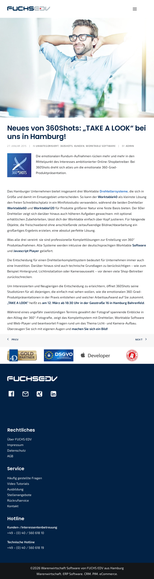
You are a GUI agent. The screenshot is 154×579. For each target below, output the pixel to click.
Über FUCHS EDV (19, 439)
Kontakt (12, 506)
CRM (87, 574)
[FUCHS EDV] (28, 8)
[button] (135, 9)
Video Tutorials (18, 483)
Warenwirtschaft (48, 574)
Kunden (79, 145)
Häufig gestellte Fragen (24, 478)
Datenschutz (16, 450)
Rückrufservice (18, 500)
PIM (95, 574)
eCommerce (108, 574)
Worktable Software (101, 145)
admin (130, 145)
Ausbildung (15, 489)
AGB (10, 456)
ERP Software (73, 574)
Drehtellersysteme (114, 191)
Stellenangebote (19, 495)
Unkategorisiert (47, 145)
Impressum (15, 445)
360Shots (66, 145)
